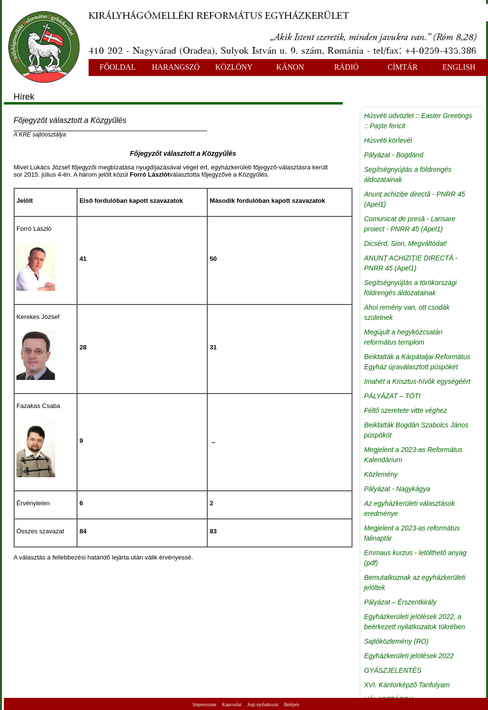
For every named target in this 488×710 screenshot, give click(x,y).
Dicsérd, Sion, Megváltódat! (405, 243)
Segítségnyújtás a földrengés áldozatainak (408, 174)
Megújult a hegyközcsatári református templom (403, 337)
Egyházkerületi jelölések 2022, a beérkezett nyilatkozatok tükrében (414, 622)
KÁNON (290, 67)
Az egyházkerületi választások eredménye (409, 508)
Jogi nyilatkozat (262, 704)
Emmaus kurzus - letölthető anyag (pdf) (415, 558)
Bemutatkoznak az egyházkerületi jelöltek (414, 582)
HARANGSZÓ (176, 67)
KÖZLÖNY (233, 67)
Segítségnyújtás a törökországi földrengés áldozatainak (410, 288)
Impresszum (204, 704)
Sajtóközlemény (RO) (396, 641)
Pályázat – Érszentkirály (400, 602)
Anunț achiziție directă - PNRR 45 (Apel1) (414, 199)
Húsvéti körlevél (388, 140)
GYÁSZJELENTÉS (392, 670)
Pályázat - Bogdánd (393, 155)
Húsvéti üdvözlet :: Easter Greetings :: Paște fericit (418, 121)
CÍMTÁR (403, 67)
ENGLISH (458, 67)
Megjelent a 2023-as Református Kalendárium (413, 455)
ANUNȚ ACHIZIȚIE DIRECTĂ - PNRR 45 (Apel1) (411, 263)
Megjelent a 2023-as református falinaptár (412, 533)
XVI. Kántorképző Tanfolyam (407, 685)
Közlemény (380, 474)
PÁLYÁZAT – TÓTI (392, 396)
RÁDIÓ (346, 67)
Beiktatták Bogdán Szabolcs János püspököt (416, 430)
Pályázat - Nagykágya (397, 489)
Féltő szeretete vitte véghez (405, 410)
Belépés (291, 704)
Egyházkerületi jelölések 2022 (409, 656)
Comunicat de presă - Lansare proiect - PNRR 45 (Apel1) (409, 224)
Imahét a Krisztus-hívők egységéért (417, 381)
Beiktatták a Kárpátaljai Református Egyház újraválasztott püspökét (417, 362)
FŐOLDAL (118, 67)
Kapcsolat (232, 704)
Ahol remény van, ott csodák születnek (407, 312)
